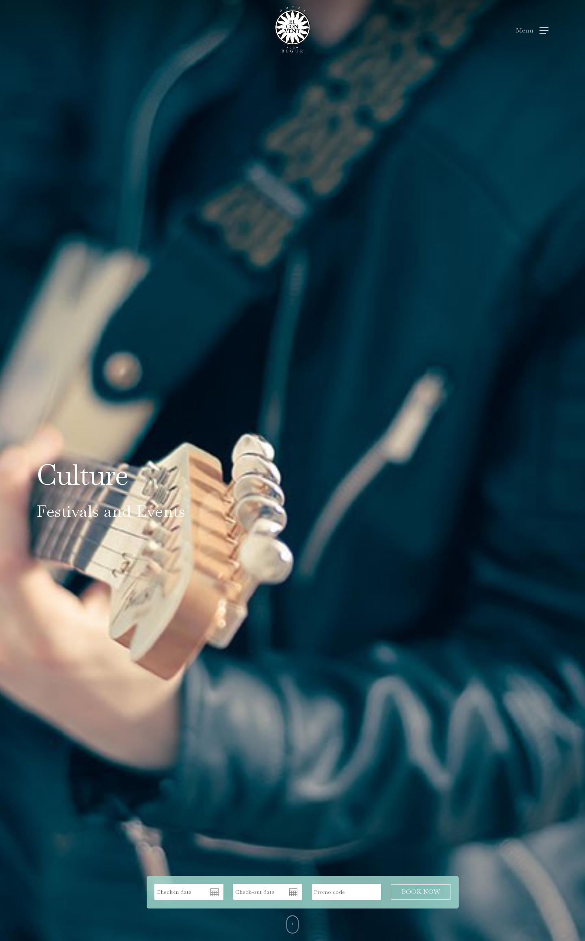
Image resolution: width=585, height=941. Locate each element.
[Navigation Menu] (532, 29)
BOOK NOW (420, 891)
